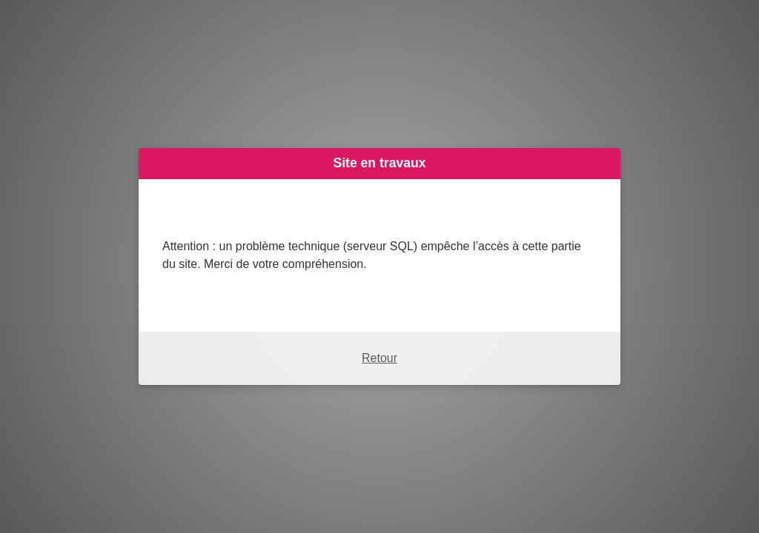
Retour (379, 358)
